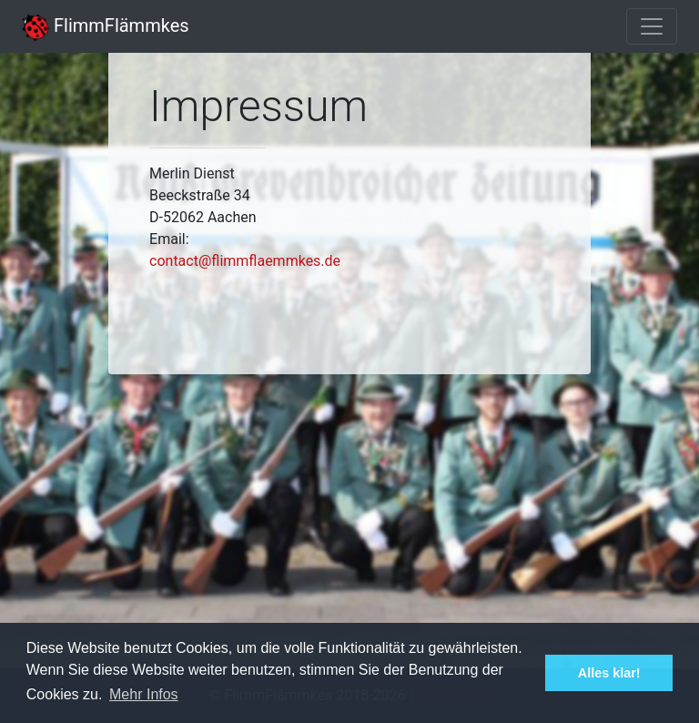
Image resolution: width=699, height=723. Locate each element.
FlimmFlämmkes (105, 25)
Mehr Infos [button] (143, 694)
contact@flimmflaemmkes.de (244, 261)
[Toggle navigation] (651, 26)
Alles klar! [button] (609, 673)
